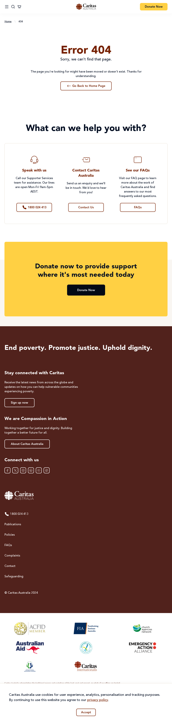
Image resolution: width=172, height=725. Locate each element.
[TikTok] (47, 470)
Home (8, 21)
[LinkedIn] (31, 470)
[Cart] (19, 7)
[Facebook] (7, 470)
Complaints (12, 555)
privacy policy (97, 700)
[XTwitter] (15, 470)
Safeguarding (13, 576)
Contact (9, 566)
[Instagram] (23, 470)
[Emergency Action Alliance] (142, 647)
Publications (12, 524)
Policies (9, 534)
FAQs (8, 545)
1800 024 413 (16, 514)
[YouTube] (39, 470)
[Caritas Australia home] (86, 495)
